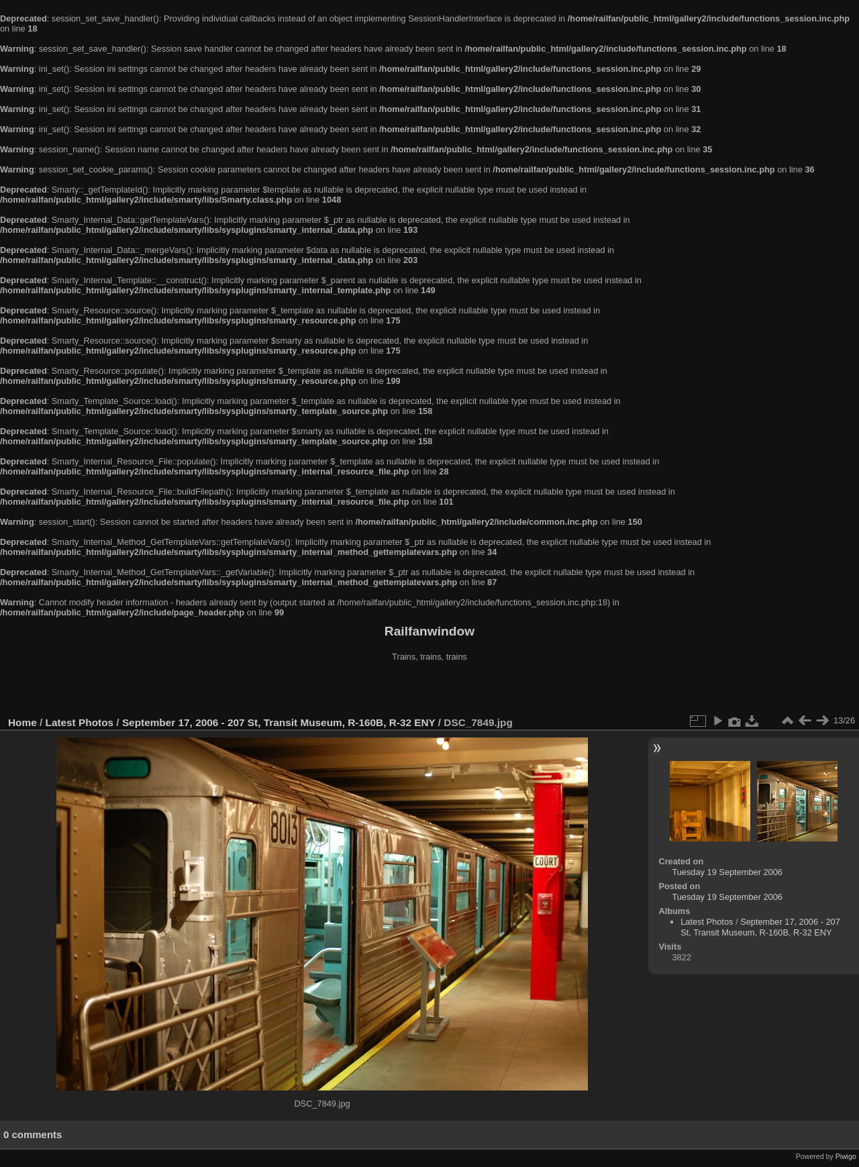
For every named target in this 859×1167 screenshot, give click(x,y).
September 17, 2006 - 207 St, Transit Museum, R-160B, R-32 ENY (279, 722)
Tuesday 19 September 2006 (727, 872)
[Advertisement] (429, 690)
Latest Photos (80, 722)
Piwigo (846, 1156)
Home (22, 722)
